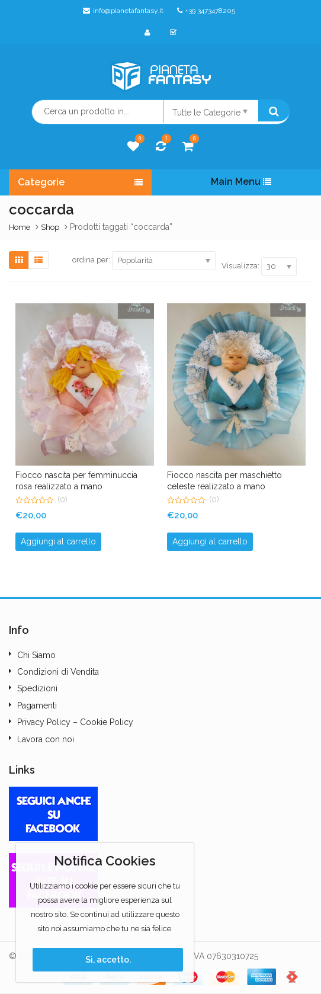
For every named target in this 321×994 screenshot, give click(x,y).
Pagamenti (37, 705)
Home (19, 227)
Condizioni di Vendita (58, 671)
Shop (50, 227)
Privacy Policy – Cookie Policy (75, 722)
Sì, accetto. (108, 959)
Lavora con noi (45, 739)
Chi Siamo (36, 655)
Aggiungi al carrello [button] (58, 541)
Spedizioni (37, 688)
